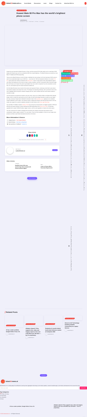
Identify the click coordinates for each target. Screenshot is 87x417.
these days (47, 102)
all (40, 102)
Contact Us (24, 124)
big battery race (39, 98)
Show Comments (32, 178)
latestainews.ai (6, 413)
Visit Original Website (21, 120)
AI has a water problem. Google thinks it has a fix (13, 330)
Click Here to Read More (21, 122)
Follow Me (55, 149)
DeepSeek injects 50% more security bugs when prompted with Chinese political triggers (23, 167)
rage (43, 102)
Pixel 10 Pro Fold (43, 106)
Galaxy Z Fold (26, 104)
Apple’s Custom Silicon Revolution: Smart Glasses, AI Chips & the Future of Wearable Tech (71, 138)
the (41, 102)
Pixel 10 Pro (30, 80)
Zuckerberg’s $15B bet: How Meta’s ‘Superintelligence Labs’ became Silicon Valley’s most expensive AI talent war (84, 138)
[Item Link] (66, 138)
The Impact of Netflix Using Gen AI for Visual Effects (71, 248)
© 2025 (1, 413)
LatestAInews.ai (23, 20)
